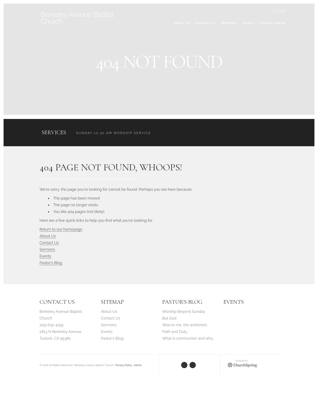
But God (169, 319)
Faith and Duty (174, 332)
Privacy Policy (123, 365)
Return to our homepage (61, 230)
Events (45, 256)
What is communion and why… (188, 339)
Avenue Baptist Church (80, 18)
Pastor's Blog (51, 263)
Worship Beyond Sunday (183, 312)
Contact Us (49, 243)
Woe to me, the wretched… (185, 325)
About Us (48, 236)
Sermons (47, 250)
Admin (138, 365)
